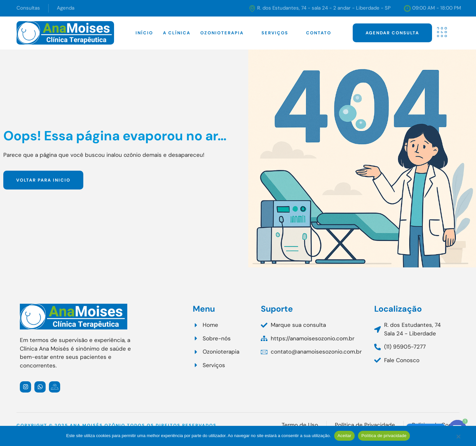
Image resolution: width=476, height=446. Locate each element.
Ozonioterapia (226, 33)
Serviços (278, 33)
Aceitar (344, 435)
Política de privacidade (384, 435)
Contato (318, 33)
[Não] (458, 438)
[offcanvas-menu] (442, 32)
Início (144, 33)
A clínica (176, 33)
